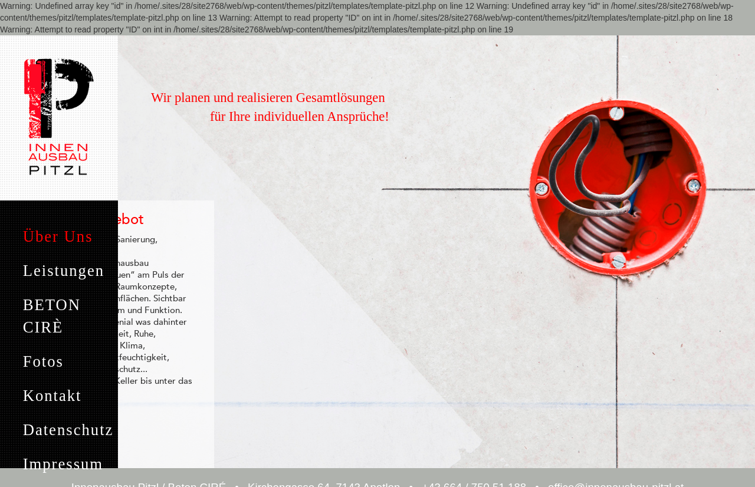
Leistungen (63, 270)
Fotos (43, 361)
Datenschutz (68, 430)
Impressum (63, 464)
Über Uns (58, 236)
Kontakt (52, 395)
